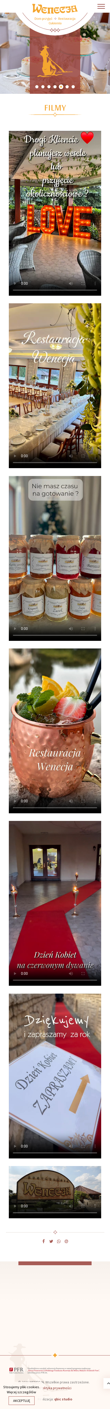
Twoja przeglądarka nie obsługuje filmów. (55, 213)
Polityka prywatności (55, 1388)
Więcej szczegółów (21, 1392)
